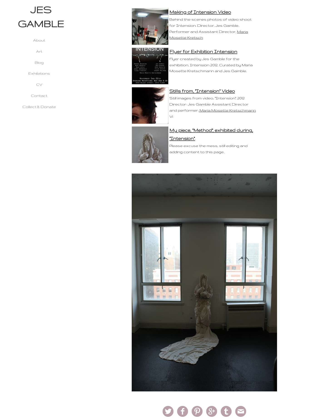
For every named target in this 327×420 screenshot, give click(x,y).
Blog (39, 62)
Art (39, 51)
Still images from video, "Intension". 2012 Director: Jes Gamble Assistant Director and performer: (208, 104)
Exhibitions (39, 73)
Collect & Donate (39, 107)
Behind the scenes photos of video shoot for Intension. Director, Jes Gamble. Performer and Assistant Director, (210, 25)
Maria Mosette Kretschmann (227, 110)
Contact (39, 95)
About (39, 40)
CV (39, 84)
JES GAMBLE (41, 17)
